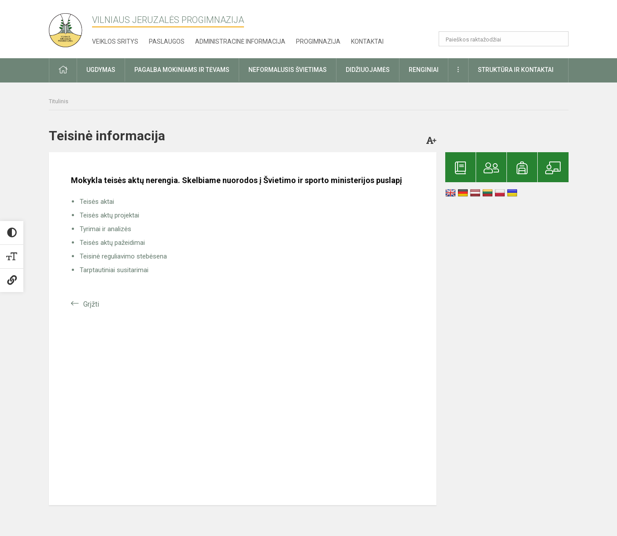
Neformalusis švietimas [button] (287, 69)
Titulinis (58, 101)
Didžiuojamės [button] (368, 69)
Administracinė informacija (240, 41)
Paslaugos (167, 41)
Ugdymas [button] (100, 69)
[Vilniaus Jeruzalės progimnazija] (69, 27)
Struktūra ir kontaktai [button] (516, 69)
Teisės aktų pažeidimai (112, 243)
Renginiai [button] (424, 69)
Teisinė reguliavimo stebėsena (123, 256)
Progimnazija (318, 41)
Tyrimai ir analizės (105, 229)
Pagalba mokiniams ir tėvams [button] (181, 69)
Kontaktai (367, 41)
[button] (508, 18)
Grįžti (91, 304)
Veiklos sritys (115, 41)
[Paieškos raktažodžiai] (504, 38)
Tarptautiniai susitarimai (114, 270)
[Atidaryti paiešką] (559, 39)
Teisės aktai (97, 202)
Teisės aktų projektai (109, 215)
